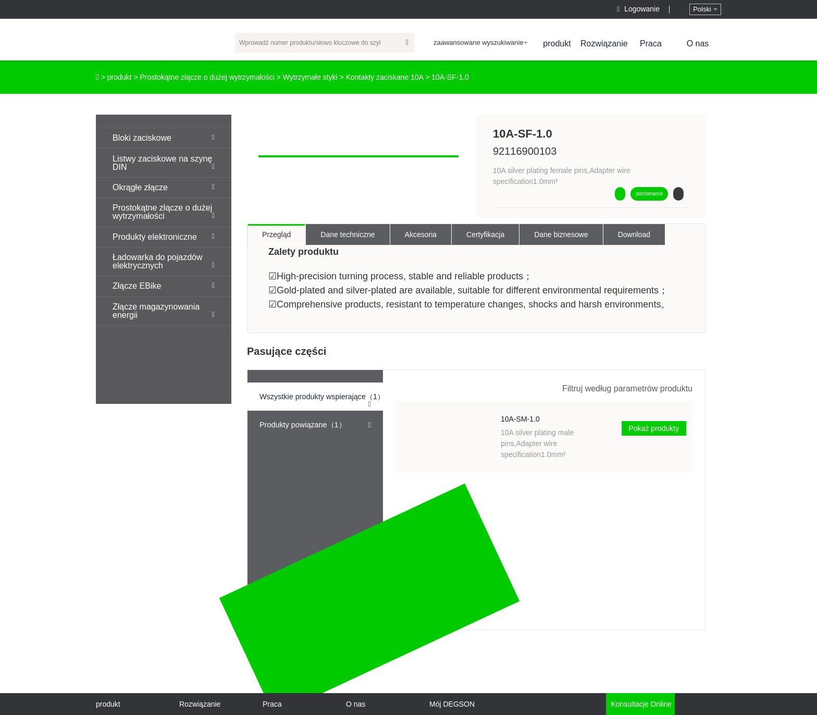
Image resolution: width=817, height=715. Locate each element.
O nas (698, 43)
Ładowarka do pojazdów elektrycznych (164, 261)
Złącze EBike (164, 285)
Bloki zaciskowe (164, 137)
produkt (557, 43)
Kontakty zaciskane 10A (385, 77)
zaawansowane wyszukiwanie (481, 42)
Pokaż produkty (654, 428)
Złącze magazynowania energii (164, 310)
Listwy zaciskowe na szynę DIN (164, 162)
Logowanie (639, 9)
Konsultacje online (640, 704)
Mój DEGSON (452, 704)
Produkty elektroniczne (164, 236)
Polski (705, 9)
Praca (651, 43)
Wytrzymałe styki (310, 77)
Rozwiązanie (603, 43)
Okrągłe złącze (164, 187)
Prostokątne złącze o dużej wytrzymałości (207, 77)
